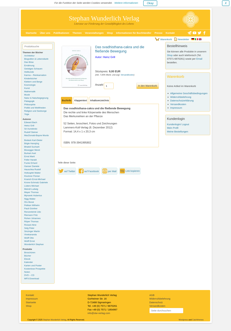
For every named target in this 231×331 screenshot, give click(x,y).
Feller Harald (30, 160)
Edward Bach (30, 122)
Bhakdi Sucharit (31, 147)
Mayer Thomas (31, 192)
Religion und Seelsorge (35, 111)
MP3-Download (31, 278)
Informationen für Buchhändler (133, 32)
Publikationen (61, 32)
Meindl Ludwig (31, 189)
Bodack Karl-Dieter (33, 140)
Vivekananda (30, 234)
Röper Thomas (31, 221)
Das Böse (29, 62)
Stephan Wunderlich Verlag (104, 18)
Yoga (26, 114)
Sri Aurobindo (30, 129)
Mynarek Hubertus (33, 195)
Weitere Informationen (126, 2)
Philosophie (29, 104)
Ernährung (29, 65)
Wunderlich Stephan (34, 244)
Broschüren (29, 252)
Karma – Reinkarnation (35, 75)
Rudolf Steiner (31, 132)
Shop (110, 32)
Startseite (31, 32)
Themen (77, 32)
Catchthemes (198, 320)
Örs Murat (29, 202)
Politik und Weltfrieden (35, 108)
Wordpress (183, 320)
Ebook (27, 259)
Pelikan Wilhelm (32, 205)
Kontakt (170, 32)
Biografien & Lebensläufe (36, 59)
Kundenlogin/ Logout (178, 124)
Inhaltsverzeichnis (99, 100)
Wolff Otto (29, 238)
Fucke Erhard (30, 163)
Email (199, 58)
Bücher (27, 256)
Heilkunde (29, 72)
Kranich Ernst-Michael (34, 179)
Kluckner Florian (32, 176)
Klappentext (80, 100)
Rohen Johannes (32, 218)
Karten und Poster (33, 265)
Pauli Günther (31, 208)
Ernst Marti (29, 156)
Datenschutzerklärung (182, 100)
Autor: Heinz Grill (105, 57)
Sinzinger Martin (32, 231)
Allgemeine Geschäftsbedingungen (189, 93)
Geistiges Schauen (33, 68)
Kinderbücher (30, 78)
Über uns (45, 32)
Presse (158, 32)
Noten (27, 272)
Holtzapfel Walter (32, 173)
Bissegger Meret (32, 150)
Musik (27, 95)
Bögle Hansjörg (31, 143)
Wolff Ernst (29, 241)
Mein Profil (172, 127)
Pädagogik (29, 101)
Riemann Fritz (31, 215)
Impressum (176, 107)
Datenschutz (156, 302)
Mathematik (29, 91)
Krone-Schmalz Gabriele (36, 182)
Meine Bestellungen (177, 131)
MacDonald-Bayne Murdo (36, 135)
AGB (151, 295)
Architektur (29, 55)
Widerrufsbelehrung (180, 97)
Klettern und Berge (33, 82)
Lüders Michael (31, 186)
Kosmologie (30, 85)
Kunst (27, 88)
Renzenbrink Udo (32, 212)
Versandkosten (127, 75)
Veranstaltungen (94, 32)
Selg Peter (29, 228)
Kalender (28, 262)
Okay (150, 3)
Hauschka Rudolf (32, 169)
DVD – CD (29, 275)
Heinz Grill (29, 125)
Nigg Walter (29, 199)
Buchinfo (66, 100)
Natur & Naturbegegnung (36, 98)
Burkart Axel (30, 153)
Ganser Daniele (31, 166)
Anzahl (99, 84)
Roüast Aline (30, 225)
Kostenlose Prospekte (34, 269)
